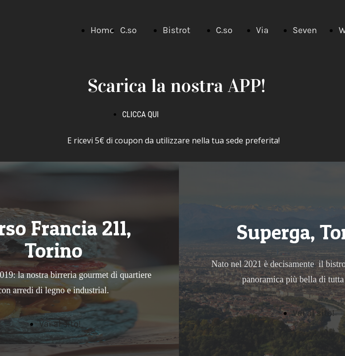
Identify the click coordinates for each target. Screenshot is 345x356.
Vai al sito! (314, 313)
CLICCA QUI (140, 114)
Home (102, 30)
